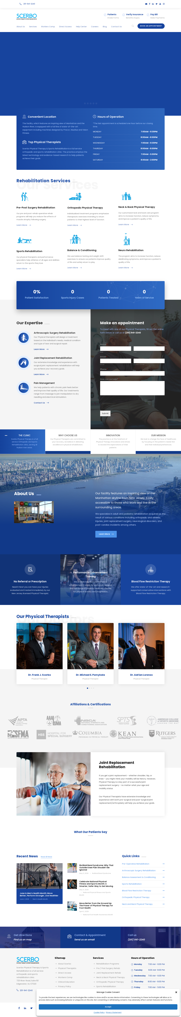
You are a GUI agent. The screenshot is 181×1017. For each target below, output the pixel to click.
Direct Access (65, 26)
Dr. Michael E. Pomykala (90, 675)
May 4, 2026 (84, 890)
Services (33, 26)
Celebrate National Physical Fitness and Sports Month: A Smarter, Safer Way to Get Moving (96, 883)
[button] (176, 992)
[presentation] (118, 407)
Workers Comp (48, 26)
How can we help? (109, 379)
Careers (94, 26)
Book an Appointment (151, 26)
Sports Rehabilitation (106, 986)
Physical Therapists (67, 968)
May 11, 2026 (83, 873)
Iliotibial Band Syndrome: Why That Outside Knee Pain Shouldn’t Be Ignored (96, 867)
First (101, 352)
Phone (104, 369)
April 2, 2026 (84, 911)
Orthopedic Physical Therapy (110, 982)
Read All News (46, 857)
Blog (105, 26)
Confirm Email (139, 365)
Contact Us (116, 26)
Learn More (23, 225)
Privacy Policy (64, 986)
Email (103, 357)
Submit (105, 413)
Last (135, 352)
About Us (20, 26)
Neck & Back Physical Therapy (110, 977)
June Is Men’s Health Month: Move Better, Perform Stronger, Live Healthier (39, 894)
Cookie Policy (99, 1012)
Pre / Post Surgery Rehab (108, 968)
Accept (108, 1007)
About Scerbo (64, 963)
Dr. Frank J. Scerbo (39, 675)
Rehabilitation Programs (107, 963)
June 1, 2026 (24, 899)
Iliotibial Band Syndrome (101, 873)
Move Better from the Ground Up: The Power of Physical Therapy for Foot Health (96, 905)
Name (104, 344)
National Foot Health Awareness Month (98, 915)
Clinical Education (66, 982)
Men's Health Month (40, 899)
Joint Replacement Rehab (108, 972)
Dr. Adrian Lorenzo (141, 675)
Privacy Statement (114, 1012)
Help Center (81, 26)
